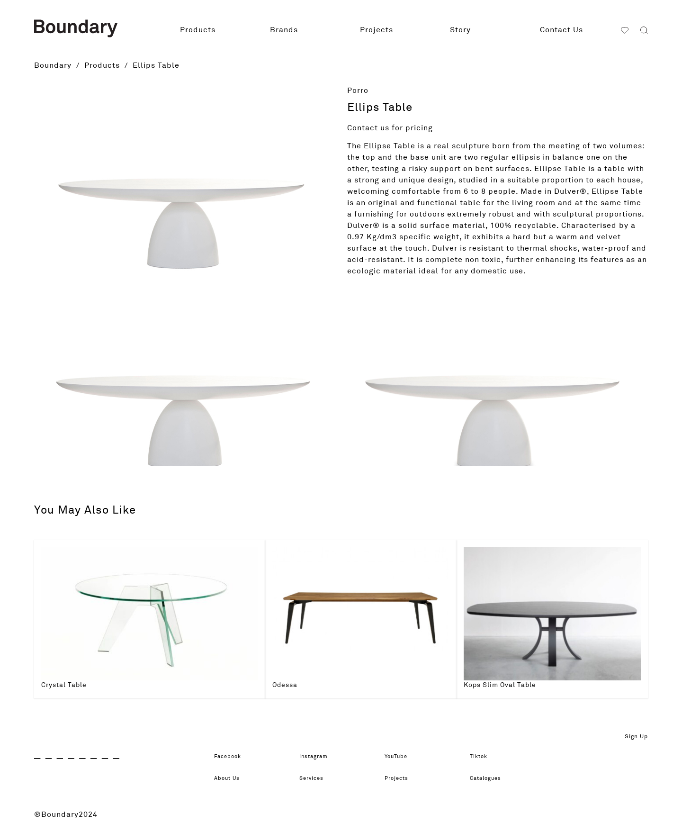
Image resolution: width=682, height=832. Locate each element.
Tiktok (482, 756)
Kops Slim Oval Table (500, 685)
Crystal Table (64, 685)
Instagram (319, 756)
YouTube (401, 756)
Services (316, 778)
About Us (232, 778)
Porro (357, 90)
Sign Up (636, 737)
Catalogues (492, 778)
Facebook (233, 756)
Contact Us (561, 30)
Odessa (284, 685)
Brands (284, 30)
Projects (376, 30)
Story (460, 30)
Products (197, 30)
